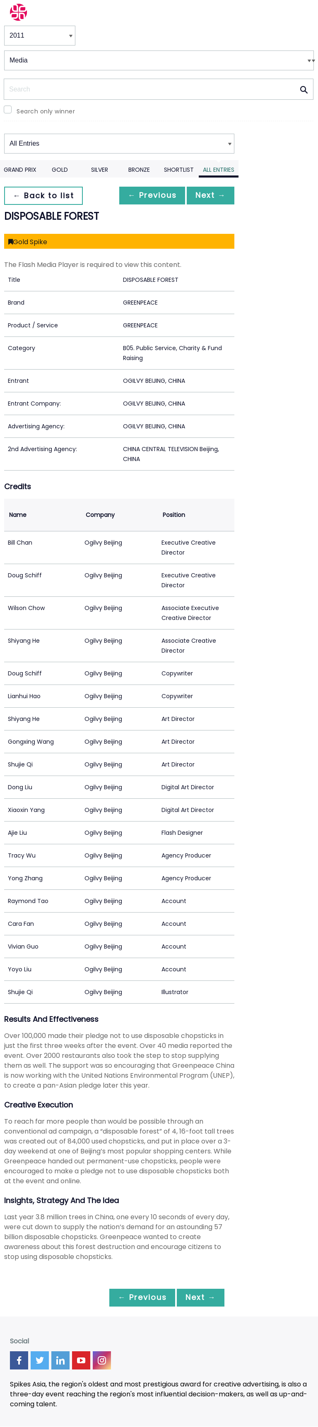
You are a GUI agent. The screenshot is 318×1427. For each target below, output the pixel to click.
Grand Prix (20, 170)
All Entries (218, 170)
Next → (209, 195)
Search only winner (46, 111)
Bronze (139, 170)
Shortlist (179, 170)
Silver (99, 170)
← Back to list (44, 195)
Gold (60, 170)
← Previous (147, 195)
